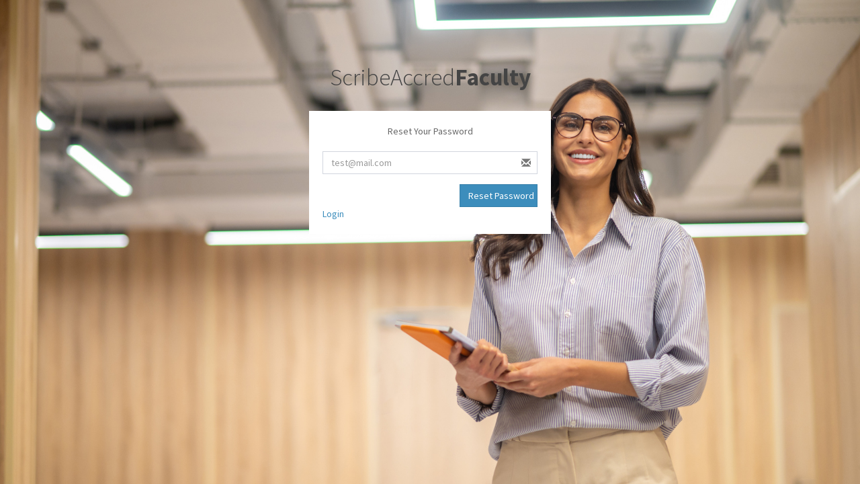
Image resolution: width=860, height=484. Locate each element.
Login (333, 214)
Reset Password (501, 196)
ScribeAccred (430, 77)
